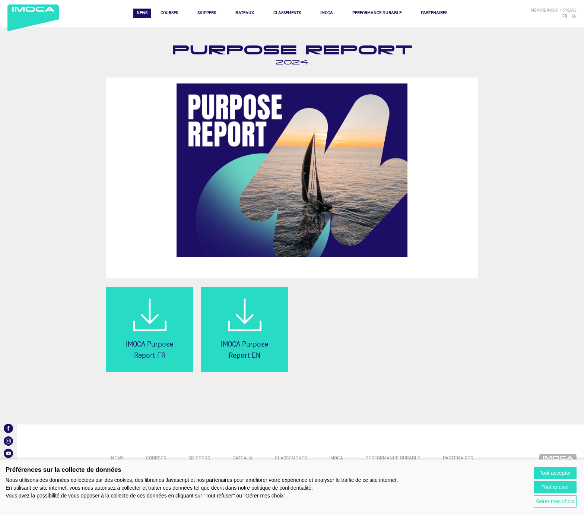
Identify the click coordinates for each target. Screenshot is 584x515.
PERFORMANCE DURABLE (377, 13)
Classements (287, 13)
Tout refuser (555, 487)
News (142, 13)
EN (574, 16)
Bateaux (244, 13)
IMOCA (326, 13)
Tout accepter (555, 473)
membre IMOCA (544, 10)
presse (570, 10)
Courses (169, 13)
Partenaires (434, 13)
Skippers (206, 13)
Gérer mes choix (555, 501)
